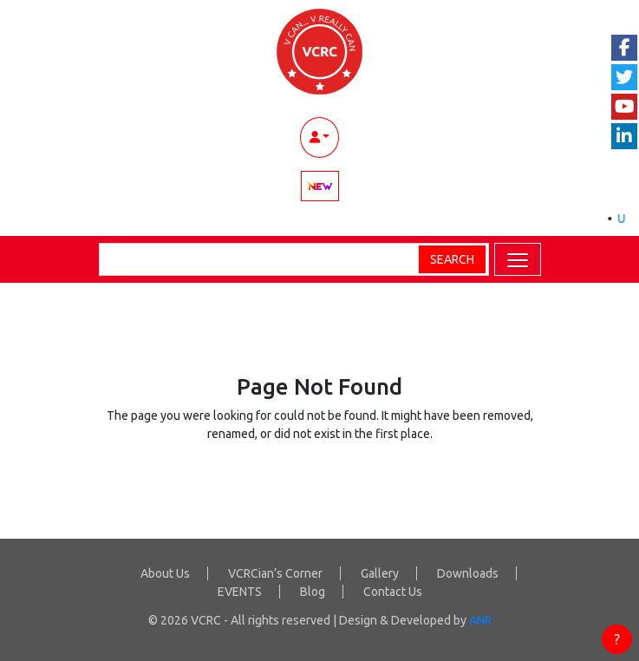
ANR (480, 620)
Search (452, 259)
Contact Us (392, 592)
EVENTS (240, 592)
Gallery (380, 573)
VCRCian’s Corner (275, 573)
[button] (517, 259)
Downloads (468, 573)
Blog (312, 592)
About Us (165, 573)
